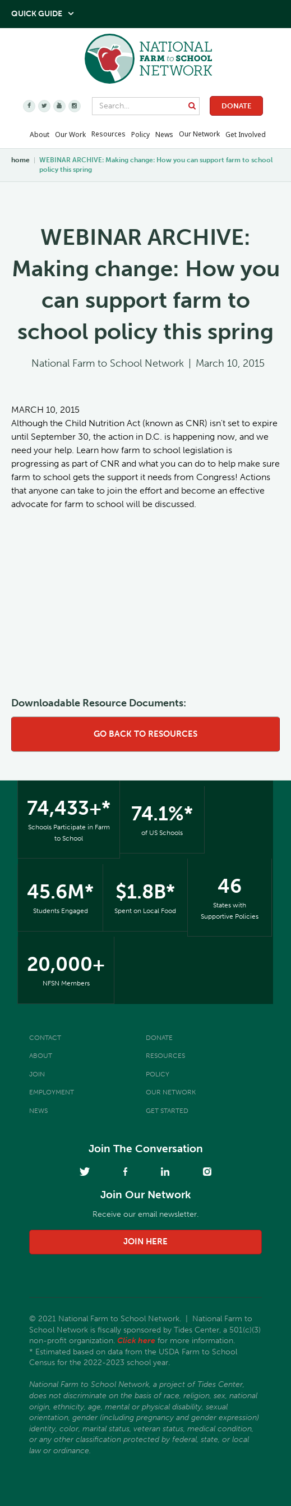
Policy (157, 1074)
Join (37, 1074)
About (40, 1056)
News (38, 1111)
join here (145, 1241)
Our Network (199, 134)
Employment (51, 1092)
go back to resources (145, 734)
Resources (108, 134)
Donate (236, 106)
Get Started (167, 1111)
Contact (45, 1038)
